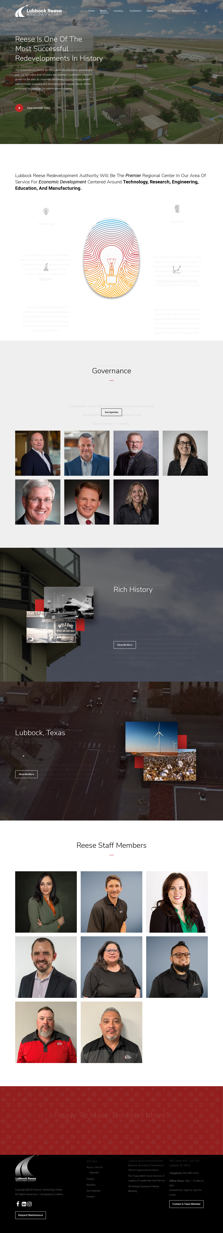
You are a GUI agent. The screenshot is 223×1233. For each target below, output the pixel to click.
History (90, 1179)
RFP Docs (91, 1161)
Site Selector (93, 1190)
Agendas (94, 1172)
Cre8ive (59, 1194)
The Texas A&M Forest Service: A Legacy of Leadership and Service (146, 1178)
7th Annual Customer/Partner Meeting (143, 1189)
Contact (90, 1196)
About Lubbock (94, 1167)
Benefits (91, 1184)
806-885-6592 (191, 1173)
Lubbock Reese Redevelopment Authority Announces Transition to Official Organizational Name (146, 1165)
